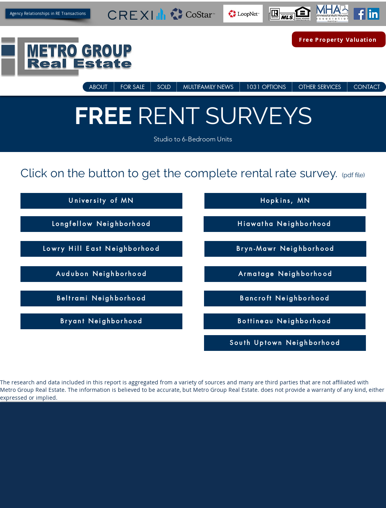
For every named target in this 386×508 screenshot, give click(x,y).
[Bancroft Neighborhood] (285, 298)
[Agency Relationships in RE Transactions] (48, 14)
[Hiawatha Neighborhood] (285, 224)
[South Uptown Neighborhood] (285, 343)
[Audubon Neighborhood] (101, 274)
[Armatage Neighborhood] (285, 274)
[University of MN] (101, 201)
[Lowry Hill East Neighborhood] (101, 249)
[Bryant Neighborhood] (101, 321)
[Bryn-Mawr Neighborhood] (285, 249)
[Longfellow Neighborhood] (101, 224)
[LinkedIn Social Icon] (373, 14)
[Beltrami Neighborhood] (101, 298)
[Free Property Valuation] (339, 39)
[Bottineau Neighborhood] (285, 321)
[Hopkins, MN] (285, 201)
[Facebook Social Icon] (360, 14)
